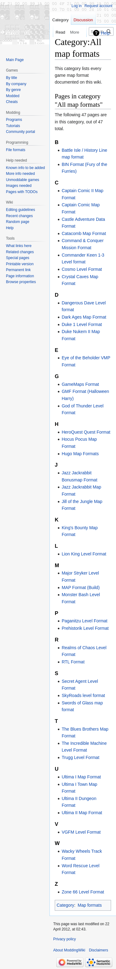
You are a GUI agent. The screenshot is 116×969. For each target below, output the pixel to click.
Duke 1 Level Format (82, 324)
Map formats (90, 905)
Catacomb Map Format (84, 233)
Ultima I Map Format (81, 776)
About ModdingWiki (69, 950)
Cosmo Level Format (82, 269)
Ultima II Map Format (82, 812)
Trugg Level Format (80, 757)
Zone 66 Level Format (83, 891)
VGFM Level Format (81, 832)
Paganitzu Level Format (84, 620)
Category (65, 905)
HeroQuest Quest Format (86, 432)
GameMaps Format (80, 384)
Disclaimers (98, 950)
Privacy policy (64, 939)
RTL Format (73, 661)
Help (105, 33)
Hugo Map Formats (80, 453)
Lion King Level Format (84, 553)
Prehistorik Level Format (85, 628)
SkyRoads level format (83, 695)
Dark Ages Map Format (84, 317)
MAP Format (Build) (81, 587)
